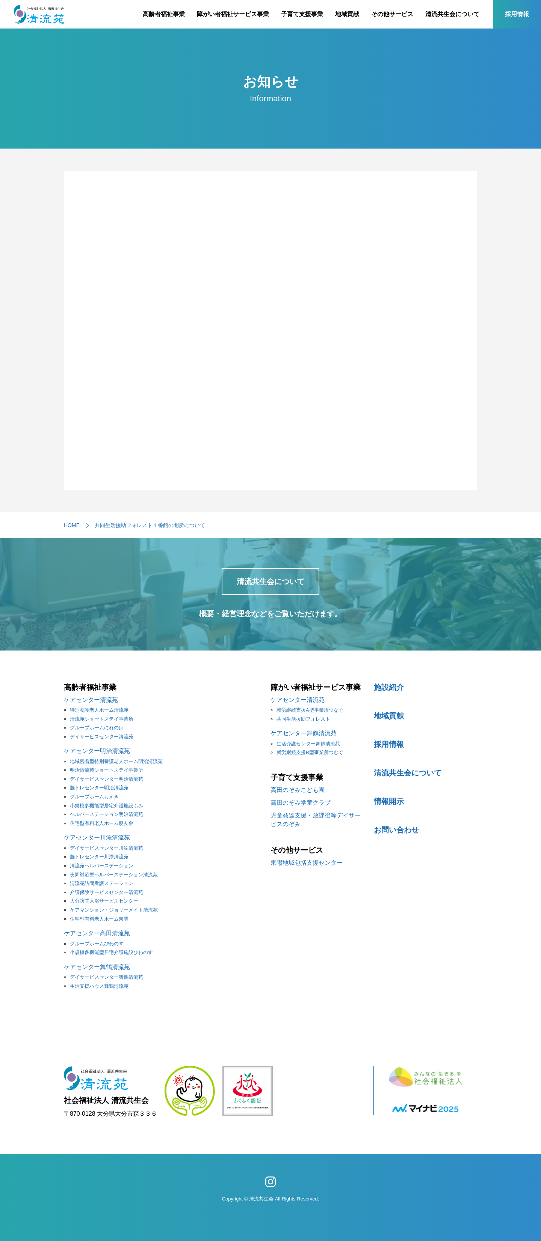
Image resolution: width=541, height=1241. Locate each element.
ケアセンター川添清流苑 (97, 837)
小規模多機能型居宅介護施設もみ (106, 805)
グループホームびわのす (97, 944)
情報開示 (389, 801)
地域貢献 (347, 14)
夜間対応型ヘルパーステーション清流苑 (114, 874)
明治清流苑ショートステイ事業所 (106, 770)
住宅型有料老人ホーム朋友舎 (101, 823)
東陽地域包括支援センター (306, 862)
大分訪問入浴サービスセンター (104, 901)
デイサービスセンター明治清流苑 (106, 779)
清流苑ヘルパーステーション (101, 865)
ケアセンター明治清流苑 (97, 751)
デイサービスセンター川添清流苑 (106, 848)
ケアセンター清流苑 (91, 700)
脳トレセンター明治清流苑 (99, 787)
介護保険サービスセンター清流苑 (106, 892)
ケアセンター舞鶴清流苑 (97, 967)
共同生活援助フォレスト (303, 719)
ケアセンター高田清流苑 (97, 933)
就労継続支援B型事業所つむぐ (310, 752)
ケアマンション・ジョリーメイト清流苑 (114, 910)
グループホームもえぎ (94, 796)
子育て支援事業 (302, 14)
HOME (72, 525)
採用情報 (517, 14)
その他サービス (392, 14)
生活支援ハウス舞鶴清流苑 (99, 986)
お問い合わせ (396, 830)
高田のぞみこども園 (297, 790)
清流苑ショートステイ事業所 (101, 719)
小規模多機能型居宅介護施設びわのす (111, 952)
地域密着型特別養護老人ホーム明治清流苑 (116, 761)
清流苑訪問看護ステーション (101, 883)
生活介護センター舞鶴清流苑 (308, 744)
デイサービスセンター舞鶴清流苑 (106, 977)
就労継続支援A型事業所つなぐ (310, 710)
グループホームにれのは (97, 727)
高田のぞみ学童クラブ (300, 802)
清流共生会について (452, 14)
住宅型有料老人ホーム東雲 (99, 919)
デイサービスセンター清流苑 (101, 736)
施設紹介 (389, 687)
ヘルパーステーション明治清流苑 (106, 814)
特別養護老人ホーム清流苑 (99, 710)
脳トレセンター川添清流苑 (99, 856)
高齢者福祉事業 (164, 14)
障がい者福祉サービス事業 (233, 14)
